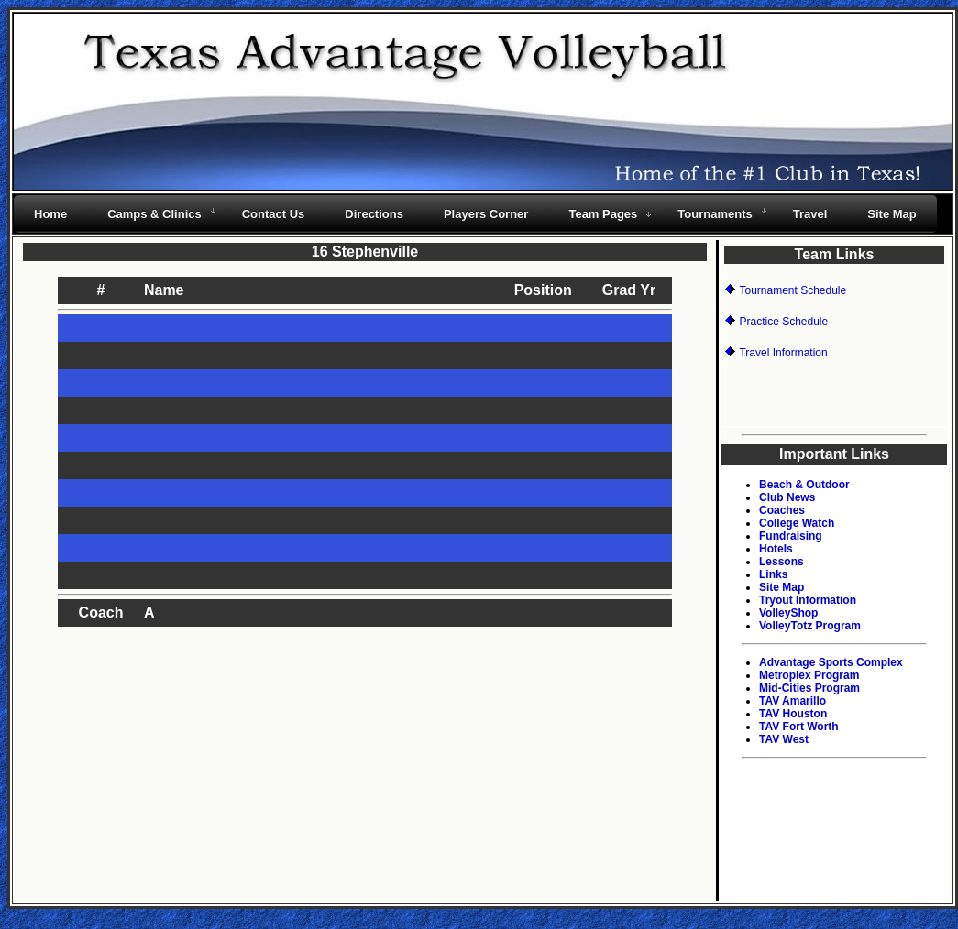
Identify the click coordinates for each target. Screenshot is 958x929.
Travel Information (783, 352)
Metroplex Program (809, 675)
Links (773, 574)
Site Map (781, 587)
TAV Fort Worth (799, 726)
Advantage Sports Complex (831, 662)
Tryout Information (807, 600)
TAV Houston (793, 713)
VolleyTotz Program (810, 625)
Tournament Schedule (792, 290)
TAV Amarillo (792, 700)
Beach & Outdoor (804, 484)
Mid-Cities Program (809, 688)
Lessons (781, 561)
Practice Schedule (783, 321)
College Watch (796, 523)
